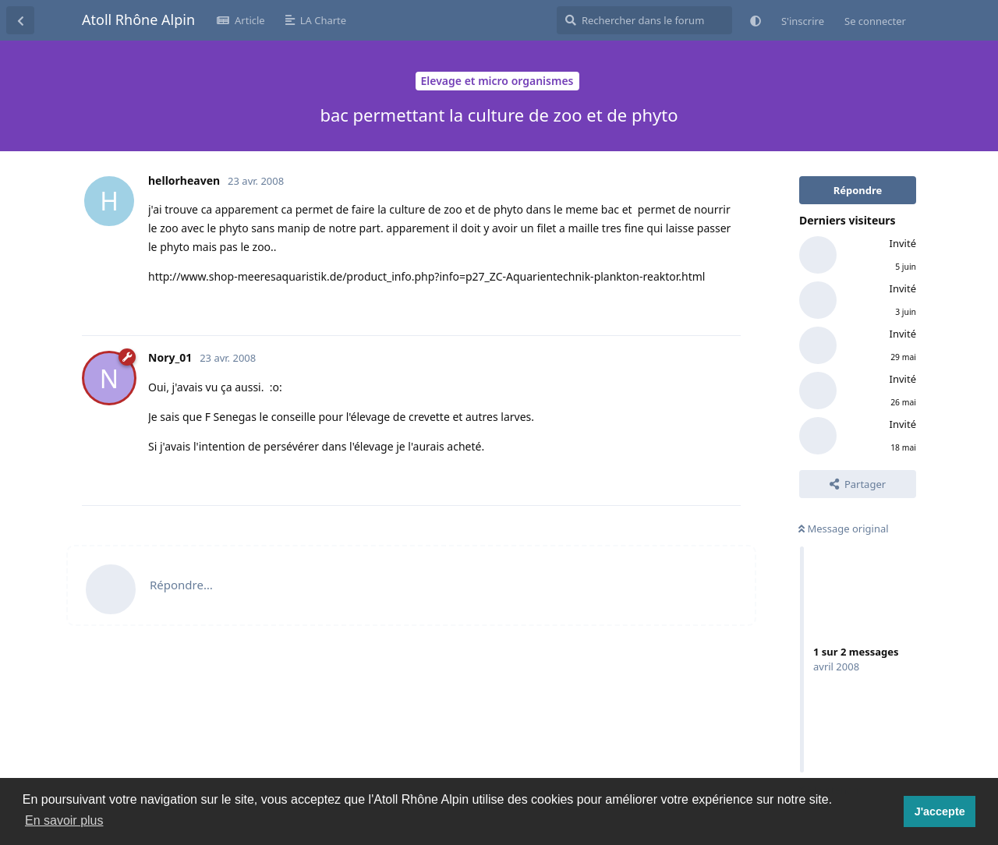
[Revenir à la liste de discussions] (20, 20)
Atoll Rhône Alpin (138, 19)
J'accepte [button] (940, 811)
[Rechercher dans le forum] (644, 20)
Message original (843, 528)
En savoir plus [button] (64, 820)
